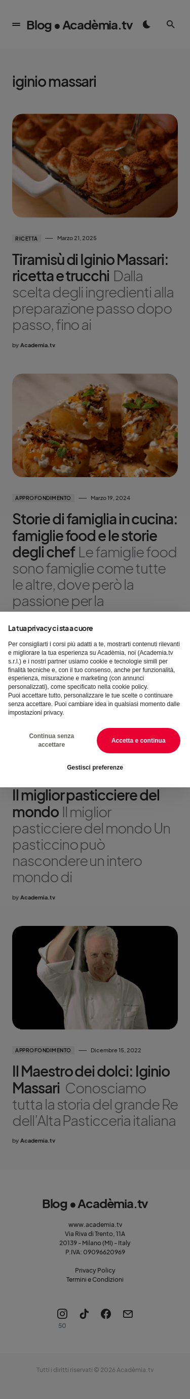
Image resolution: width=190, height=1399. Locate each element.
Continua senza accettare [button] (51, 740)
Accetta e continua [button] (138, 740)
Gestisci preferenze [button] (95, 767)
